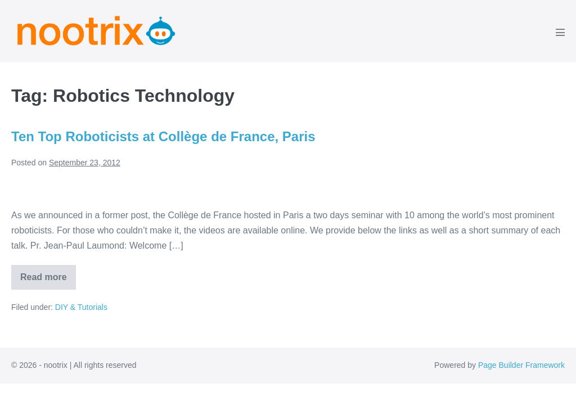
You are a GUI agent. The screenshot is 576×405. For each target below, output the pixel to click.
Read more (48, 281)
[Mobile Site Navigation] (560, 32)
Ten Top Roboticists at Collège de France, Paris (163, 136)
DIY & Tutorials (81, 307)
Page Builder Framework (521, 365)
